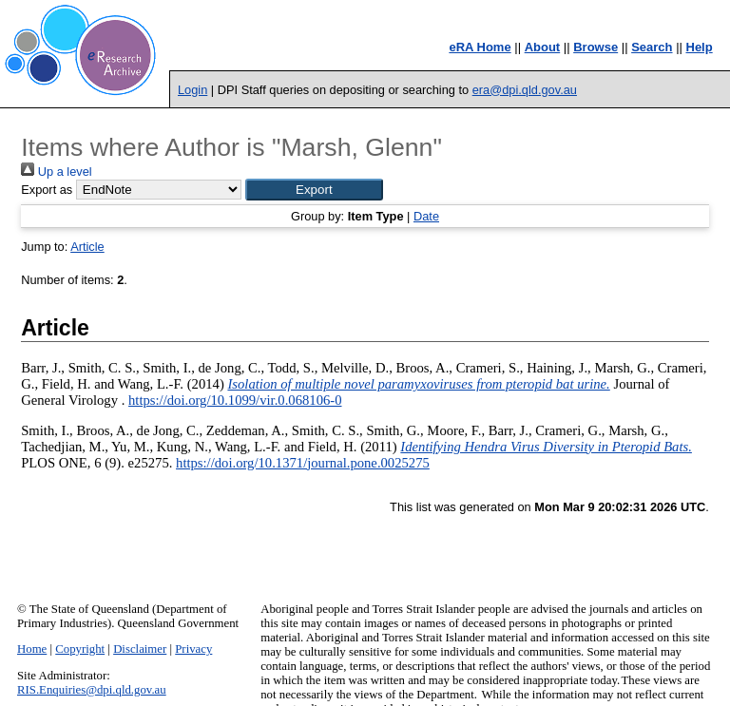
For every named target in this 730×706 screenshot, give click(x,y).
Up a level (56, 171)
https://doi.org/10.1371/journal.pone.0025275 (303, 462)
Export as (46, 189)
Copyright (80, 649)
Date (426, 216)
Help (699, 47)
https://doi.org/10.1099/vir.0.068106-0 (234, 400)
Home (32, 649)
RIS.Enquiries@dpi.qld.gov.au (91, 689)
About (543, 47)
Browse (595, 47)
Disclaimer (139, 649)
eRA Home (479, 47)
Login (192, 90)
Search (651, 47)
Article (87, 246)
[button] (314, 189)
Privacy (193, 649)
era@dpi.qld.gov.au (524, 90)
